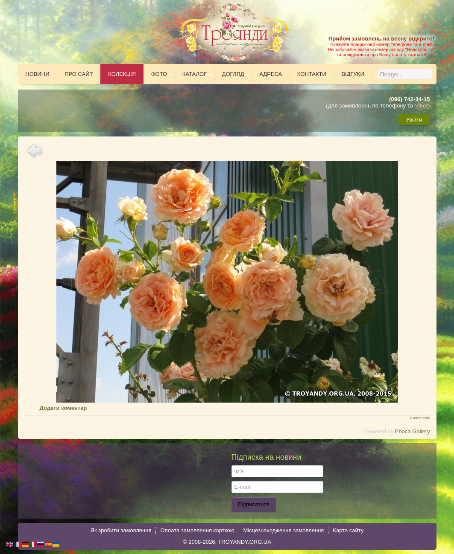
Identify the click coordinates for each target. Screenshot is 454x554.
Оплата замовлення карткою (197, 530)
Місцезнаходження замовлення (283, 530)
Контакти (311, 74)
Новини (37, 74)
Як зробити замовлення (121, 530)
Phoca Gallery (412, 431)
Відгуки (352, 74)
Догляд (233, 74)
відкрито (420, 38)
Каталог (194, 74)
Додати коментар (63, 408)
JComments (419, 418)
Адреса (270, 74)
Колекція (122, 74)
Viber (421, 105)
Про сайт (78, 74)
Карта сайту (348, 530)
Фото (159, 74)
